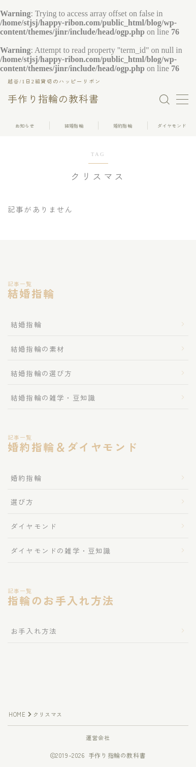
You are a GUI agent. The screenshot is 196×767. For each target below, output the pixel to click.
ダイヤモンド (34, 526)
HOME (17, 714)
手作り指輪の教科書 (53, 100)
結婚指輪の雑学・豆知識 (53, 397)
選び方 (22, 502)
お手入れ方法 (34, 631)
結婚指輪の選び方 (42, 373)
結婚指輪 (26, 324)
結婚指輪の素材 (37, 349)
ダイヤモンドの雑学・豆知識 (61, 550)
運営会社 (98, 737)
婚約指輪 (26, 478)
